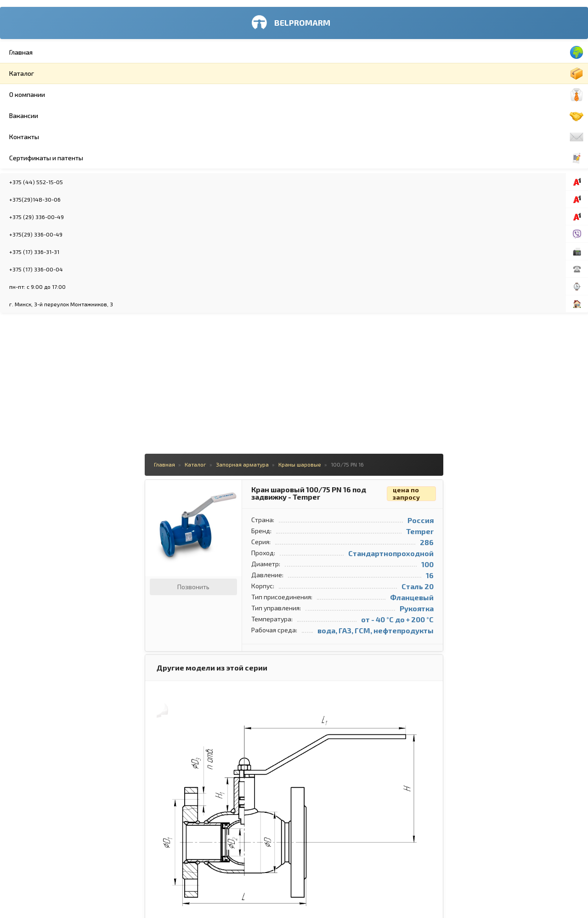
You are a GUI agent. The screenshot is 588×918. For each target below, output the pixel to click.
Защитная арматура (474, 92)
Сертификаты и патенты (76, 158)
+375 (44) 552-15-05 (57, 182)
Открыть (410, 506)
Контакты (76, 137)
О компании (76, 94)
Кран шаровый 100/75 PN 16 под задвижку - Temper (294, 46)
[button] (219, 41)
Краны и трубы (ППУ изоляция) (488, 147)
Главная (76, 52)
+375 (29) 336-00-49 (57, 217)
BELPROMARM (70, 22)
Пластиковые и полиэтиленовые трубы (499, 110)
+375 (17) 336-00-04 (57, 269)
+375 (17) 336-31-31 (55, 251)
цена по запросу (392, 46)
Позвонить (180, 140)
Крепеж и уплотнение (475, 73)
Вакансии (76, 116)
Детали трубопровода (476, 55)
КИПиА (455, 128)
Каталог (76, 73)
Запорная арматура (473, 37)
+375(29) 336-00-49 (56, 234)
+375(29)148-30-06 (55, 199)
